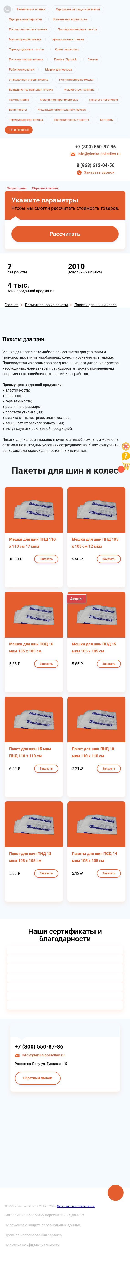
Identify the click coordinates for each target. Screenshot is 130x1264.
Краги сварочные (67, 49)
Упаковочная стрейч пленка (28, 79)
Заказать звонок (99, 172)
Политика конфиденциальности (32, 1245)
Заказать (46, 559)
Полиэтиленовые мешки (76, 79)
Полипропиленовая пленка (28, 29)
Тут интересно (19, 129)
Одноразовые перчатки (25, 19)
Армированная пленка (68, 39)
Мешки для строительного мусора (62, 109)
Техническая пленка (31, 9)
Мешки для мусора (58, 69)
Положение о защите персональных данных (43, 1225)
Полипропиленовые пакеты (77, 29)
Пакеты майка (19, 99)
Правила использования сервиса (33, 1235)
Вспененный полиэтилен (70, 19)
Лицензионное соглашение (76, 1206)
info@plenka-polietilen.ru (99, 154)
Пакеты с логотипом (103, 99)
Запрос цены (17, 188)
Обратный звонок (45, 188)
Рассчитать (65, 234)
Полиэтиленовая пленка (26, 59)
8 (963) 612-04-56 (95, 165)
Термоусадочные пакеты (26, 49)
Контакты (107, 119)
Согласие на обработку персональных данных (44, 1215)
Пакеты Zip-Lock (65, 59)
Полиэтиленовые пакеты (71, 119)
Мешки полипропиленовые (59, 99)
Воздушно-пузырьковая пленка (31, 89)
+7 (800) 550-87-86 (95, 147)
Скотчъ (93, 59)
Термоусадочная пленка (26, 119)
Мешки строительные (79, 89)
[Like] (126, 449)
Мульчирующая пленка (25, 39)
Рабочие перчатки (21, 69)
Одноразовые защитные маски (78, 9)
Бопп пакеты (18, 109)
